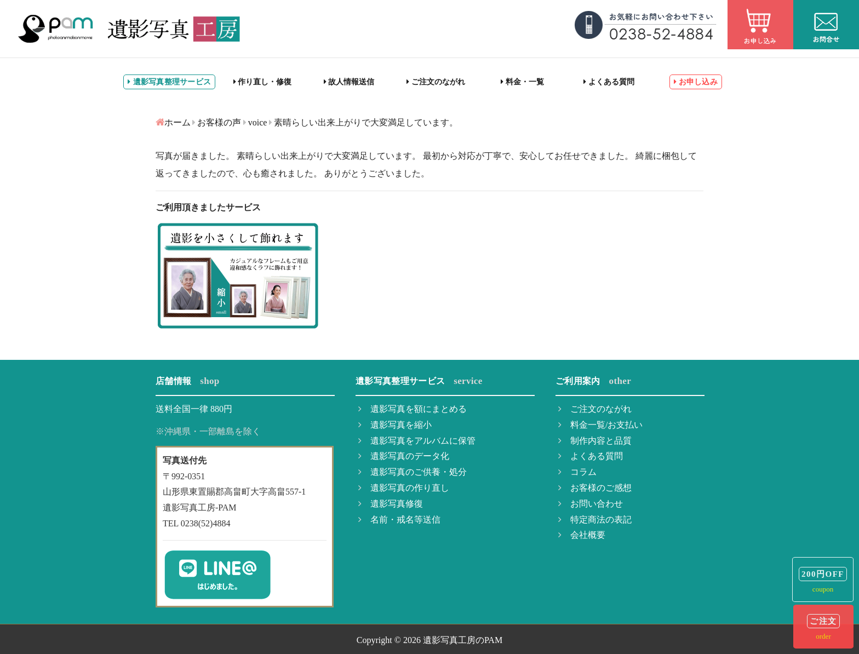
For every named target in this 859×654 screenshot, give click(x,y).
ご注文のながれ (435, 82)
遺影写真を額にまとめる (412, 409)
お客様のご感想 (595, 487)
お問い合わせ (590, 503)
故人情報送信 (349, 82)
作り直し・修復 (262, 82)
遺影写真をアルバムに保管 (417, 440)
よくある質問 (608, 82)
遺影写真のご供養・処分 (412, 472)
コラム (577, 472)
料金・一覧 (522, 82)
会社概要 (581, 535)
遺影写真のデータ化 (403, 456)
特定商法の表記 (595, 519)
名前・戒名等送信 (399, 519)
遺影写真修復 (390, 503)
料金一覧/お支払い (600, 424)
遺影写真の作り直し (403, 487)
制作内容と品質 (595, 440)
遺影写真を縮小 (395, 424)
